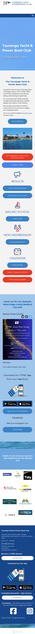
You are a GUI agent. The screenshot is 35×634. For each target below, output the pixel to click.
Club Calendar (17, 265)
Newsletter (17, 597)
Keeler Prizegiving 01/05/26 (17, 272)
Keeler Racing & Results (17, 188)
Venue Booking (17, 121)
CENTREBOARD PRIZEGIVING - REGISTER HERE (17, 157)
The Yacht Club (27, 113)
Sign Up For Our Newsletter (17, 411)
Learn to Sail (17, 219)
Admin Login (17, 632)
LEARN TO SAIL (17, 165)
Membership (17, 558)
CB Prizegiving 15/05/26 (17, 279)
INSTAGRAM (17, 429)
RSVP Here (6, 362)
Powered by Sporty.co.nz (17, 630)
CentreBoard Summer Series (17, 195)
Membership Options (17, 242)
